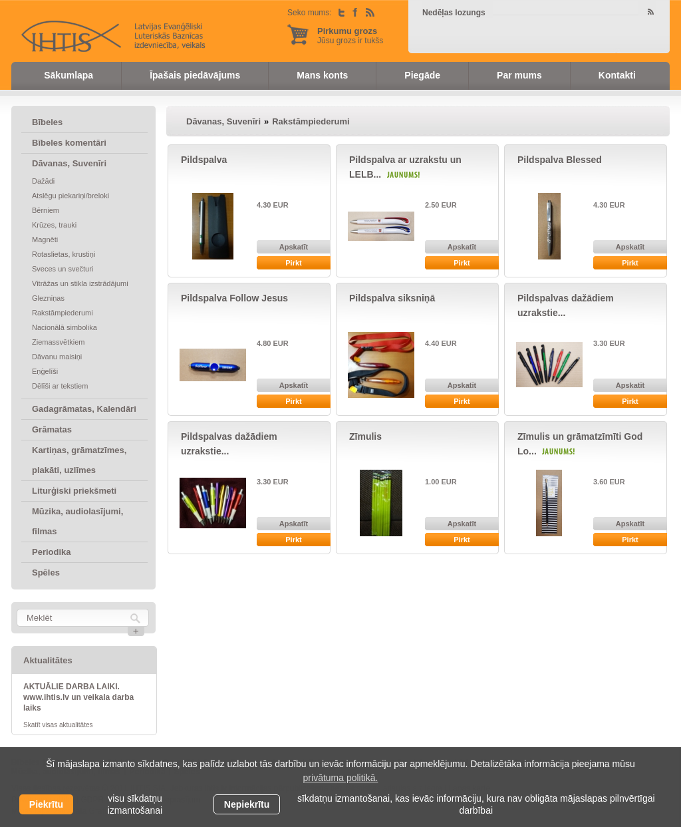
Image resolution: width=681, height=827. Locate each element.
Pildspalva (204, 159)
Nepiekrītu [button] (246, 804)
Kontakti (617, 75)
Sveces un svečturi (62, 269)
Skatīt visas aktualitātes (58, 725)
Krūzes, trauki (54, 225)
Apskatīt (293, 247)
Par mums (519, 75)
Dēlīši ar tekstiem (60, 386)
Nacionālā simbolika (64, 327)
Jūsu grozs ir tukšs (350, 35)
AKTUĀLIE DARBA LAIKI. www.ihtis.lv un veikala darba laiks (78, 697)
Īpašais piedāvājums (195, 75)
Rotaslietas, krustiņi (63, 254)
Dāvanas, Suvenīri (69, 163)
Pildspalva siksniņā (392, 298)
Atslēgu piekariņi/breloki (70, 196)
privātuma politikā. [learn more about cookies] (340, 777)
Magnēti (45, 240)
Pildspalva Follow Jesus (234, 298)
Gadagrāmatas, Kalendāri (84, 409)
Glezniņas (48, 298)
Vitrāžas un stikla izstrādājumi (80, 283)
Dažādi (43, 181)
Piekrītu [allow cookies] (46, 804)
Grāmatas (52, 429)
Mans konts (322, 75)
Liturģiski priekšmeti (74, 491)
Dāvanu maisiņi (57, 357)
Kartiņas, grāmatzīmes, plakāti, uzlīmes (79, 460)
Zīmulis (365, 436)
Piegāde (422, 75)
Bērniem (45, 210)
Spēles (46, 573)
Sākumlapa (68, 75)
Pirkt (293, 263)
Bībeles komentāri (69, 143)
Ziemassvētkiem (58, 342)
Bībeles (47, 122)
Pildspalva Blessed (559, 159)
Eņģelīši (45, 371)
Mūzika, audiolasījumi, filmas (77, 521)
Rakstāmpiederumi (62, 313)
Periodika (51, 552)
